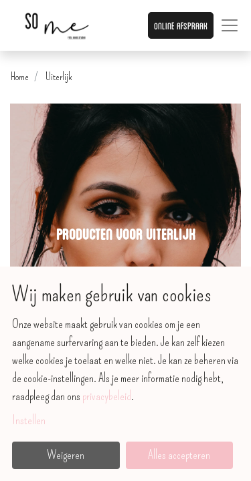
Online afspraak (180, 25)
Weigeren (65, 455)
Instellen (29, 420)
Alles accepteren (179, 455)
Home (20, 76)
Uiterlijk (59, 76)
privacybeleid (106, 396)
